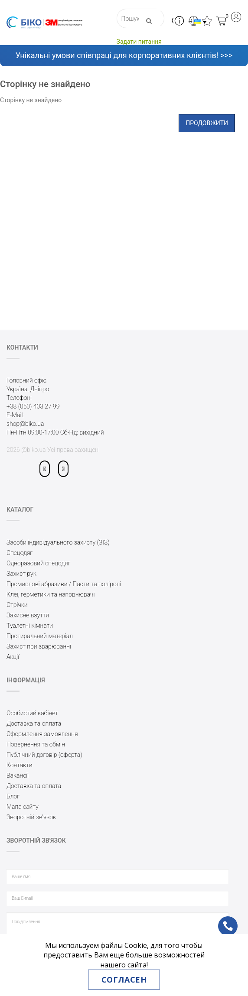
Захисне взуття (28, 615)
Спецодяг (20, 552)
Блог (13, 796)
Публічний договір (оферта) (44, 754)
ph (221, 920)
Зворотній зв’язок (31, 817)
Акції (13, 656)
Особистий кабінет (32, 713)
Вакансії (18, 775)
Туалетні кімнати (30, 625)
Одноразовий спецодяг (39, 563)
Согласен (124, 979)
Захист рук (21, 573)
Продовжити (207, 123)
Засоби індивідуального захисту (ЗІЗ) (58, 542)
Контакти (20, 765)
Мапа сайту (23, 806)
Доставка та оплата (34, 723)
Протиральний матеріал (40, 636)
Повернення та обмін (36, 744)
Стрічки (17, 604)
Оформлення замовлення (42, 733)
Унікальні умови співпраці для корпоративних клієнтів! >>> (124, 55)
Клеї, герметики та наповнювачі (51, 594)
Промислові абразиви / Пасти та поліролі (64, 584)
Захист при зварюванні (39, 646)
